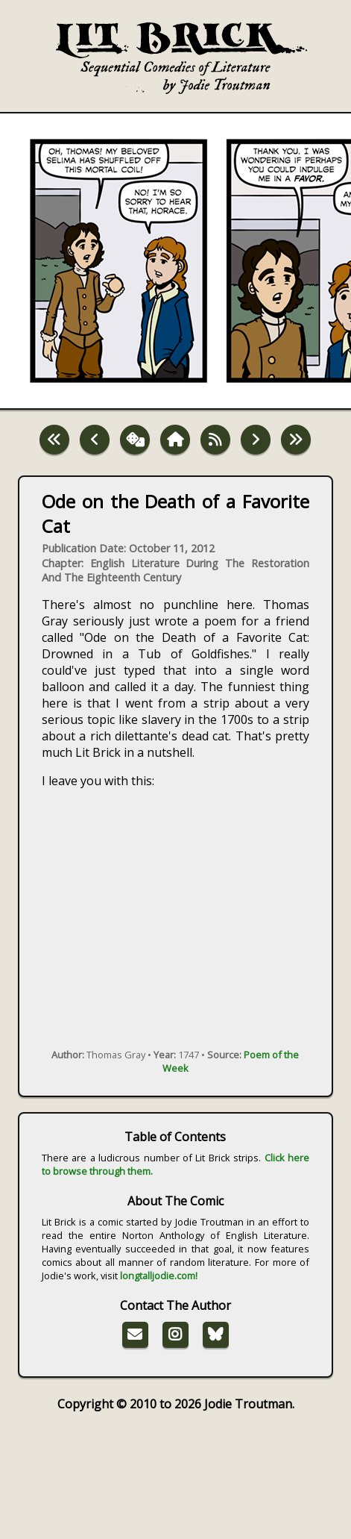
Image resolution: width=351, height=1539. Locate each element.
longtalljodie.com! (158, 1275)
